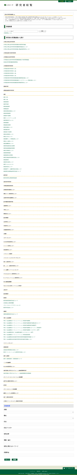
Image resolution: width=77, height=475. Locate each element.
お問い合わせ (44, 471)
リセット (7, 459)
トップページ (32, 471)
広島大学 (9, 5)
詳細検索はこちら (8, 33)
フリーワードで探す (8, 31)
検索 (42, 31)
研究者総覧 (24, 5)
